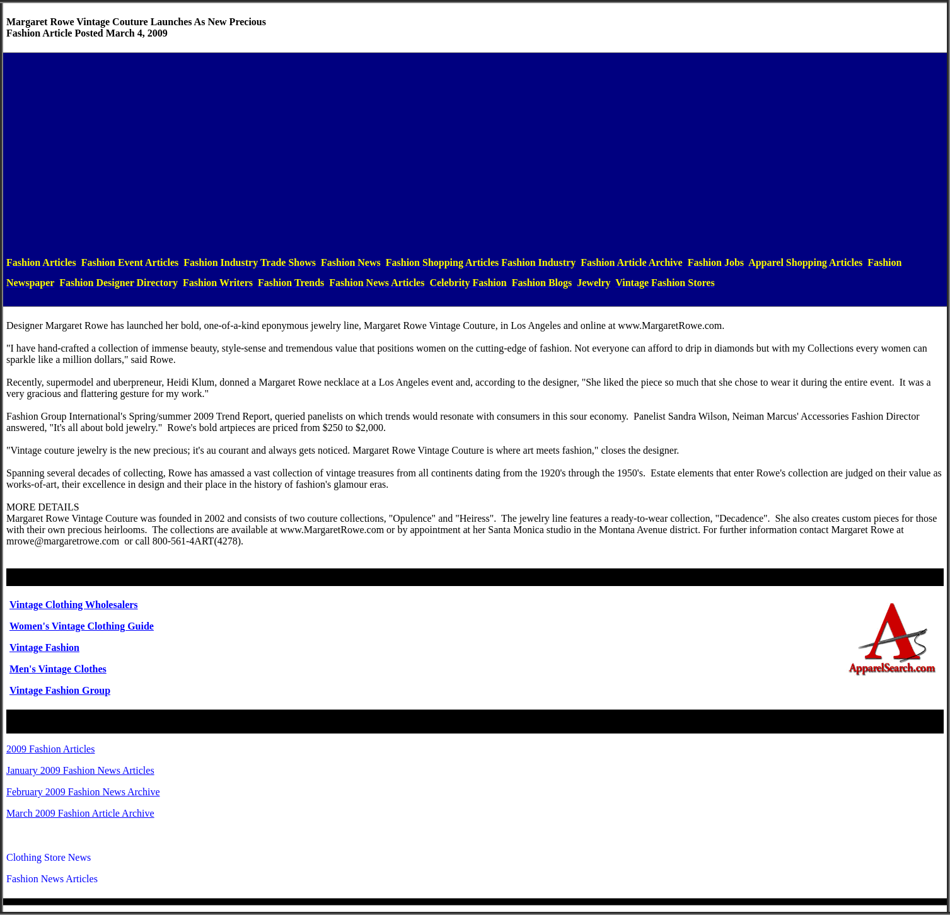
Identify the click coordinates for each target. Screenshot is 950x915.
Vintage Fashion (44, 647)
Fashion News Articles (52, 878)
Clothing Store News (48, 857)
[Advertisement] (475, 154)
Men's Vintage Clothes (58, 669)
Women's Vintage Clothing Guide (81, 626)
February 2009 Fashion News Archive (83, 791)
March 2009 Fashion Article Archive (80, 813)
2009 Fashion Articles (50, 749)
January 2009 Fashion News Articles (80, 770)
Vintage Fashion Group (59, 690)
